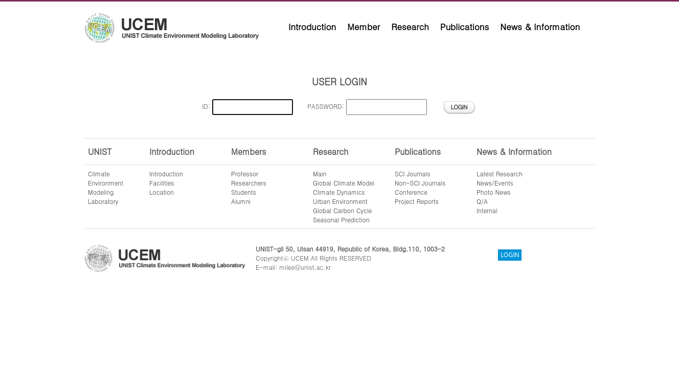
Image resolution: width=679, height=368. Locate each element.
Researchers (248, 182)
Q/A (482, 201)
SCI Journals (413, 173)
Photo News (494, 192)
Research (410, 26)
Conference (411, 192)
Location (161, 192)
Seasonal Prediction (341, 219)
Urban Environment (340, 201)
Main (319, 173)
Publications (464, 26)
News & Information (540, 26)
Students (243, 192)
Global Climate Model (343, 182)
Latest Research (500, 173)
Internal (487, 210)
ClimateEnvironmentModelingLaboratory (105, 187)
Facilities (161, 182)
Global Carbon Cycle (342, 210)
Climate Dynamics (339, 192)
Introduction (312, 26)
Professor (244, 173)
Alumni (241, 201)
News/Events (495, 182)
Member (363, 26)
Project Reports (417, 201)
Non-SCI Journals (420, 182)
